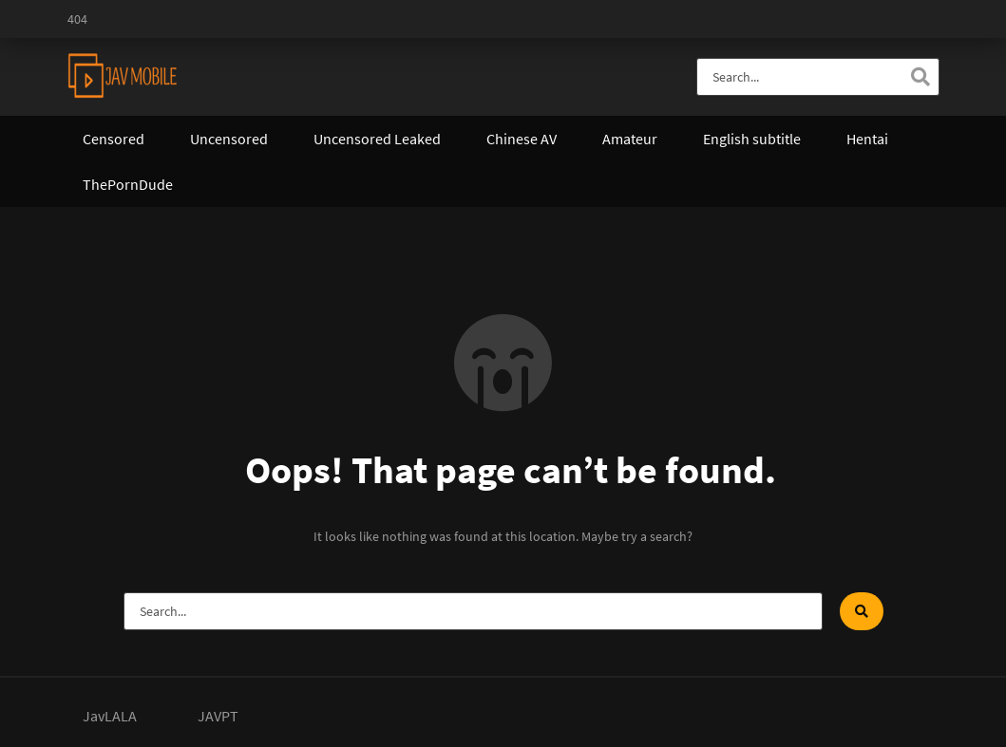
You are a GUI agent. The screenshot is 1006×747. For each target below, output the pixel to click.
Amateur (629, 138)
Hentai (867, 138)
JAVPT (218, 715)
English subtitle (752, 138)
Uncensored (229, 138)
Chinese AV (521, 138)
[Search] (921, 77)
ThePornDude (128, 184)
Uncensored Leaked (377, 138)
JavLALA (110, 715)
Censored (113, 138)
